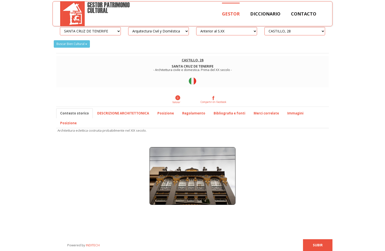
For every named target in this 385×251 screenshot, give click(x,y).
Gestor (231, 14)
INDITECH (92, 245)
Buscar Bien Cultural (71, 44)
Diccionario (265, 14)
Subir (318, 245)
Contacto (303, 14)
